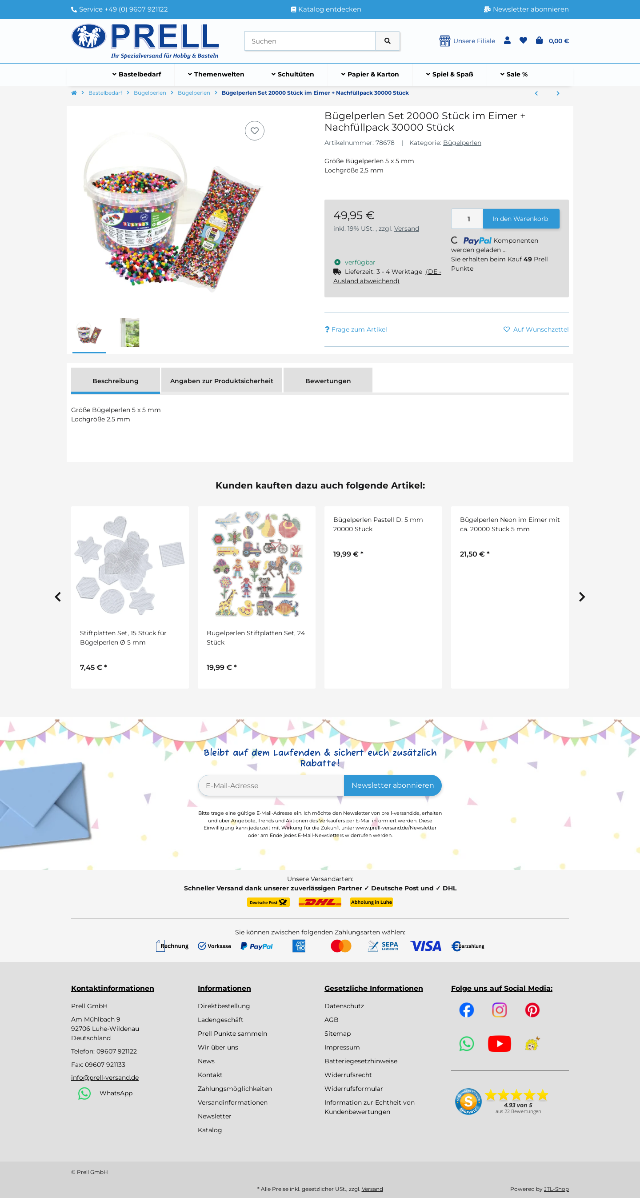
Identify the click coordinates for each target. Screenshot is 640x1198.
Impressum (342, 1047)
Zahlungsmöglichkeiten (235, 1089)
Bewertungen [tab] (328, 381)
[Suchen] (310, 41)
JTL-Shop (556, 1189)
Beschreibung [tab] (115, 381)
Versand (406, 228)
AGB (331, 1020)
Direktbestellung (224, 1006)
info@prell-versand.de (105, 1078)
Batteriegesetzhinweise (360, 1061)
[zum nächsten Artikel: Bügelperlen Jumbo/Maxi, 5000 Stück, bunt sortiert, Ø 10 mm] (558, 94)
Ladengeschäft (221, 1020)
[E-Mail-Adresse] (271, 785)
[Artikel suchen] (387, 41)
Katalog (210, 1130)
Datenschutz (344, 1006)
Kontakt (210, 1075)
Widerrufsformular (353, 1089)
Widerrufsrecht (348, 1075)
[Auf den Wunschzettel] (254, 130)
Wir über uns (218, 1047)
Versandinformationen (233, 1102)
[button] (507, 41)
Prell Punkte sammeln (232, 1034)
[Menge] (468, 219)
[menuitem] (137, 75)
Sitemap (337, 1034)
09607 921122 (116, 1051)
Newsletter (215, 1116)
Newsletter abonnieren (393, 785)
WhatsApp (116, 1093)
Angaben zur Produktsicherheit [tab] (221, 381)
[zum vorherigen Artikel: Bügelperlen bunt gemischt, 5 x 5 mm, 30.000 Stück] (536, 94)
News (206, 1061)
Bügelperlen (462, 143)
